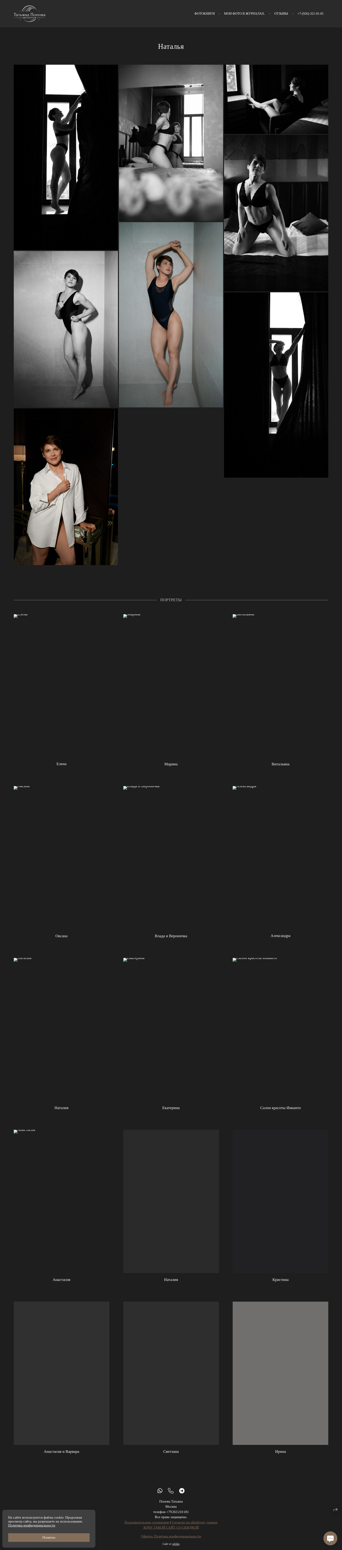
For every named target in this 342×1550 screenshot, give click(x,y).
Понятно (48, 1537)
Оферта (146, 1541)
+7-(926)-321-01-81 (310, 13)
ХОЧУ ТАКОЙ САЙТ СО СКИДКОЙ (171, 1533)
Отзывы (281, 13)
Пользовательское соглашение (146, 1528)
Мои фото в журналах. (244, 13)
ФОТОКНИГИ (204, 13)
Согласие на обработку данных (195, 1528)
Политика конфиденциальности (177, 1541)
